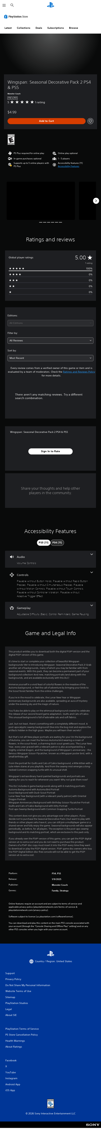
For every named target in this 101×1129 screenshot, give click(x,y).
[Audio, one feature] (50, 559)
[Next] (96, 201)
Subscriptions (55, 27)
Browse (73, 27)
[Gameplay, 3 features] (50, 610)
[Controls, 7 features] (50, 585)
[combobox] (50, 323)
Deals (39, 27)
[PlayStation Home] (50, 5)
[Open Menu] (4, 5)
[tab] (43, 543)
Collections (23, 27)
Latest (8, 27)
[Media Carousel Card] (41, 201)
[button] (68, 166)
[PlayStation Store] (16, 16)
